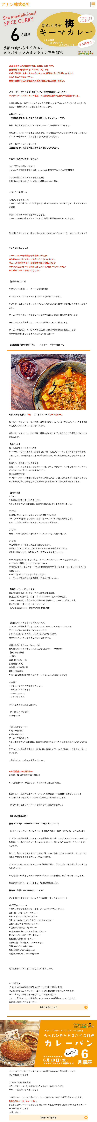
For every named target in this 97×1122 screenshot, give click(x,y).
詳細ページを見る (48, 1117)
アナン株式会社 (15, 4)
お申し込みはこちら (48, 1007)
